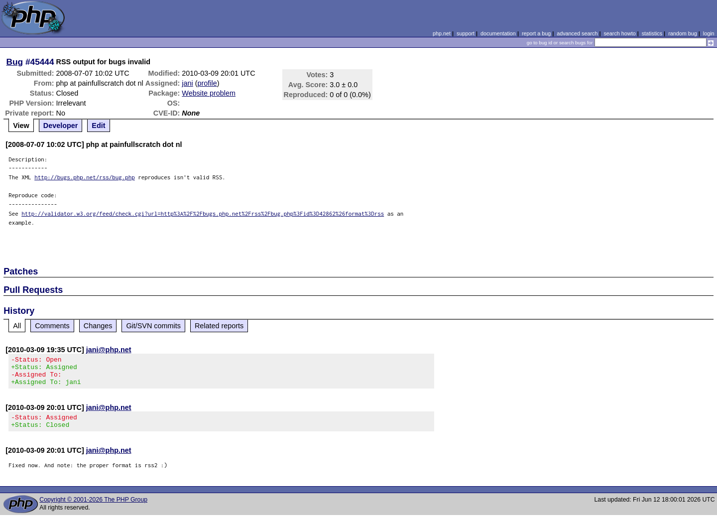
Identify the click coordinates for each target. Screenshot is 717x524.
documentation (498, 33)
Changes (98, 326)
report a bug (536, 33)
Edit (98, 126)
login (709, 33)
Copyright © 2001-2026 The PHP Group (93, 508)
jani (187, 83)
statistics (652, 33)
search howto (619, 33)
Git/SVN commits (153, 326)
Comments (52, 326)
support (466, 33)
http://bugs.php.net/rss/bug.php (84, 177)
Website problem (209, 93)
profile (207, 83)
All (17, 326)
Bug (14, 62)
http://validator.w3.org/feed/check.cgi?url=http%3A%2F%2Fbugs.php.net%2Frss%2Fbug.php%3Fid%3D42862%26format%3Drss (202, 213)
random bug (682, 33)
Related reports (219, 326)
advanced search (577, 33)
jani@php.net (108, 350)
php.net (442, 33)
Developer (60, 126)
